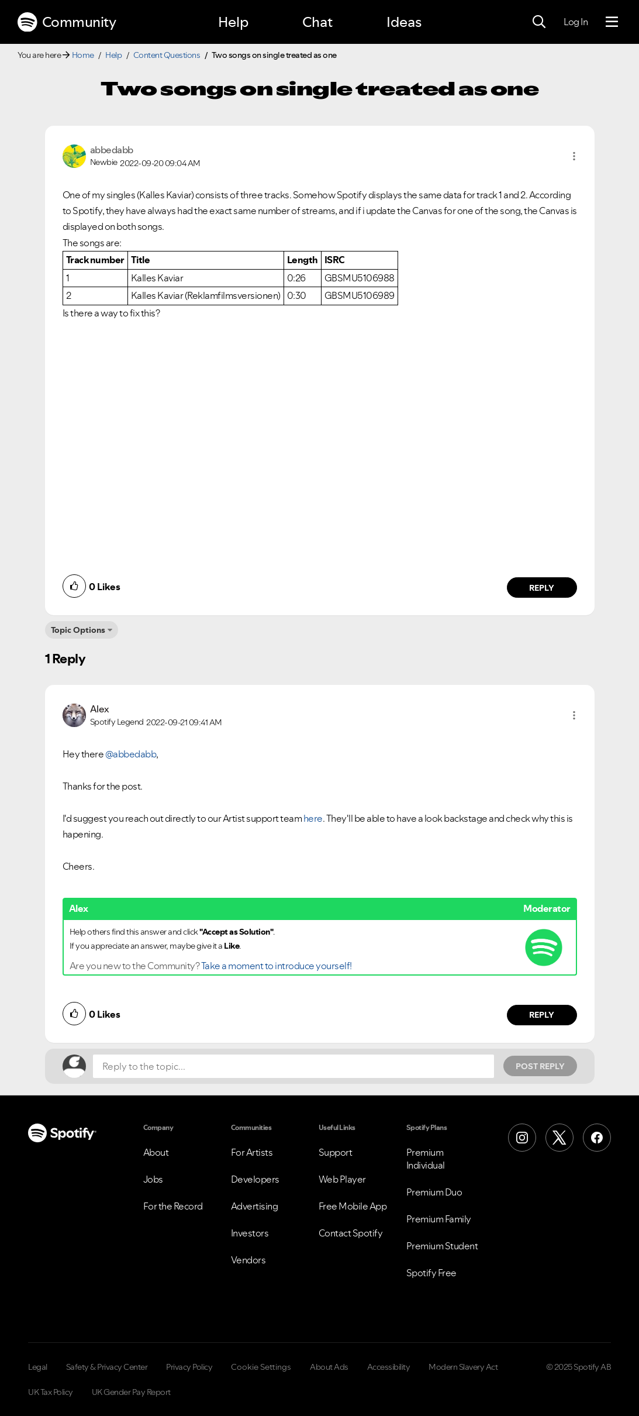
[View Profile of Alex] (99, 708)
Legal (37, 1367)
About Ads (329, 1367)
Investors (250, 1232)
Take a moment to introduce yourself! (276, 965)
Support (336, 1152)
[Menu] (611, 22)
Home (83, 55)
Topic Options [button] (78, 630)
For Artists (252, 1152)
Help (233, 22)
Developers (255, 1179)
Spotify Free (431, 1272)
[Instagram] (522, 1138)
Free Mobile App (353, 1206)
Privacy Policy (189, 1367)
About (156, 1152)
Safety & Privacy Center (107, 1367)
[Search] (539, 22)
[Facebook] (597, 1138)
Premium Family (438, 1218)
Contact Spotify (351, 1232)
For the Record (173, 1206)
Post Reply (540, 1066)
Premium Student (442, 1245)
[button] (574, 156)
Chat (317, 22)
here (313, 818)
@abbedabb (131, 753)
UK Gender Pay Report (131, 1392)
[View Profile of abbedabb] (111, 149)
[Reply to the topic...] (293, 1066)
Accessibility (388, 1367)
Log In (576, 21)
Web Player (342, 1179)
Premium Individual (425, 1159)
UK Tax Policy (50, 1392)
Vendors (248, 1259)
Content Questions (167, 55)
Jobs (153, 1179)
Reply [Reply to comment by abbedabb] (541, 588)
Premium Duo (434, 1192)
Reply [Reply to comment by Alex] (541, 1015)
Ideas (404, 22)
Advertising (254, 1206)
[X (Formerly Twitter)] (559, 1138)
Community (67, 22)
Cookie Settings (261, 1367)
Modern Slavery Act (463, 1367)
